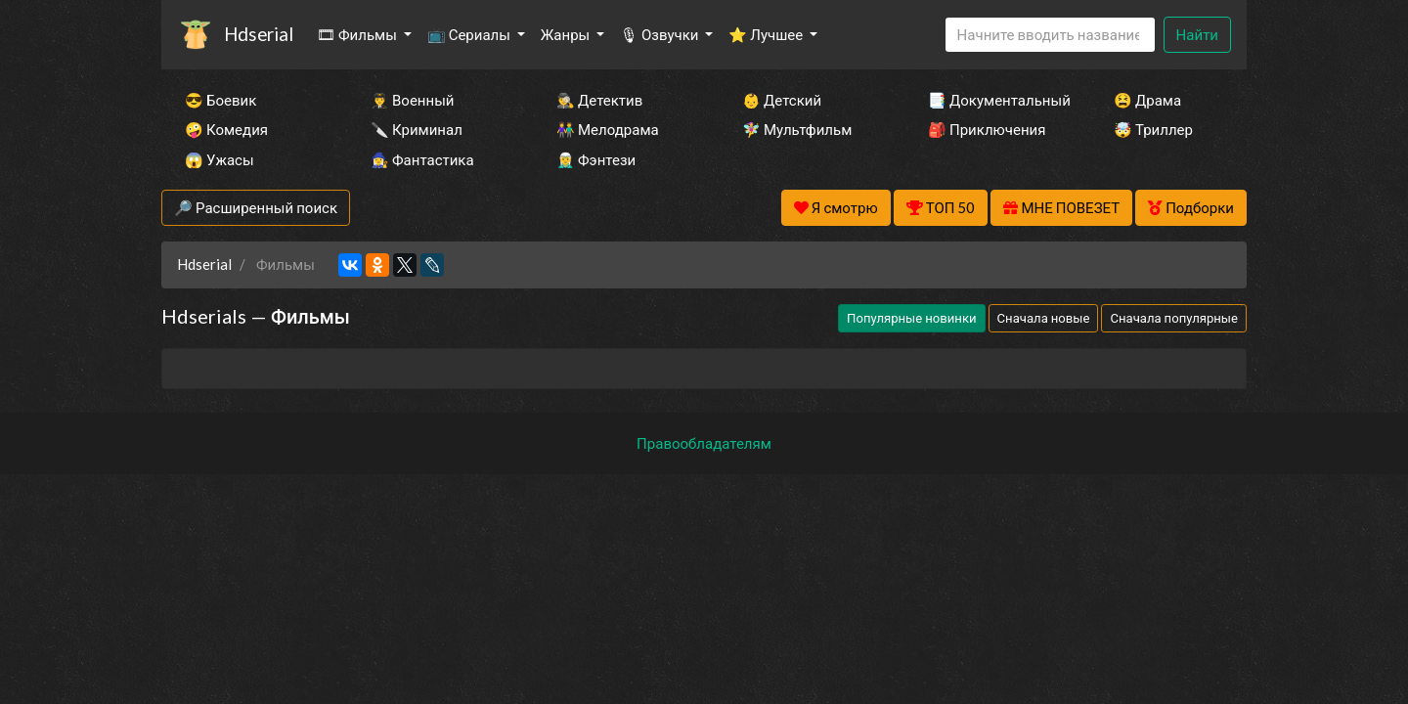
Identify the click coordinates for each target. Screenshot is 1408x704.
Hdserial (258, 33)
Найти (1197, 34)
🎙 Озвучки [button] (660, 34)
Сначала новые (1043, 318)
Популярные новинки (911, 318)
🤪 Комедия (226, 129)
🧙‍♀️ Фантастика (422, 159)
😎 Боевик (220, 100)
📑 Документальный (994, 100)
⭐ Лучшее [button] (767, 34)
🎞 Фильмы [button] (358, 34)
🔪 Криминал (416, 129)
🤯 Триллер (1153, 129)
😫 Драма (1147, 100)
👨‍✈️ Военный (412, 100)
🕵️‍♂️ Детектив (599, 100)
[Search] (1050, 35)
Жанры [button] (567, 34)
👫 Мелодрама (607, 129)
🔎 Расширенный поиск (255, 207)
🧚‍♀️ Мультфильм (797, 129)
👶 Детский (781, 100)
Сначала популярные (1174, 318)
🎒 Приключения (986, 129)
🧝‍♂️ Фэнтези (596, 159)
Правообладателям (704, 443)
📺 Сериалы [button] (470, 34)
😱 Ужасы (219, 159)
